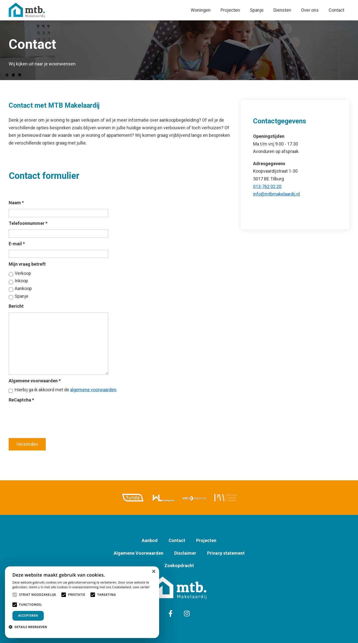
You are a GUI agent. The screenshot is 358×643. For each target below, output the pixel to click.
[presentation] (46, 415)
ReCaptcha (21, 399)
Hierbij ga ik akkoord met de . (66, 389)
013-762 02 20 (267, 186)
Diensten (282, 10)
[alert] (82, 602)
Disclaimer (185, 553)
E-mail (17, 243)
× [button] (153, 572)
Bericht (16, 306)
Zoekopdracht (179, 565)
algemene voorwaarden (93, 389)
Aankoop (23, 288)
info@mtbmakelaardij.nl (276, 194)
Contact (336, 10)
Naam (16, 202)
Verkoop (23, 273)
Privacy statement (226, 553)
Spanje (257, 10)
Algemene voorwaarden (35, 380)
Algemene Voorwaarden (138, 553)
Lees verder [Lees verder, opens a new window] (141, 587)
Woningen (201, 10)
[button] (29, 627)
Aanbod (150, 540)
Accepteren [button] (28, 615)
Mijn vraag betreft (27, 264)
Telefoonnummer (28, 223)
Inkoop (21, 280)
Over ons (310, 10)
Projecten (230, 10)
